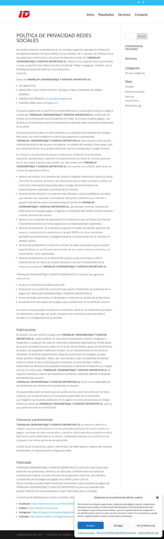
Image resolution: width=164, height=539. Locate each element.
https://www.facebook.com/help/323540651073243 (59, 503)
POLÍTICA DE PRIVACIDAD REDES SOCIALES (116, 532)
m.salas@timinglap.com (59, 98)
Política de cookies (86, 532)
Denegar (118, 525)
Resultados (106, 15)
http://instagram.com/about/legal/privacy (54, 512)
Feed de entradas (134, 91)
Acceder (129, 86)
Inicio (90, 15)
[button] (157, 497)
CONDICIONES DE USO (148, 532)
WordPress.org (133, 105)
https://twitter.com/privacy (43, 508)
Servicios (124, 15)
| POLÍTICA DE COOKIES (57, 534)
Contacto (141, 15)
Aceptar (90, 525)
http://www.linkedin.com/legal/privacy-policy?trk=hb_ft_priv (62, 516)
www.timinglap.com (47, 102)
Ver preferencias (146, 525)
